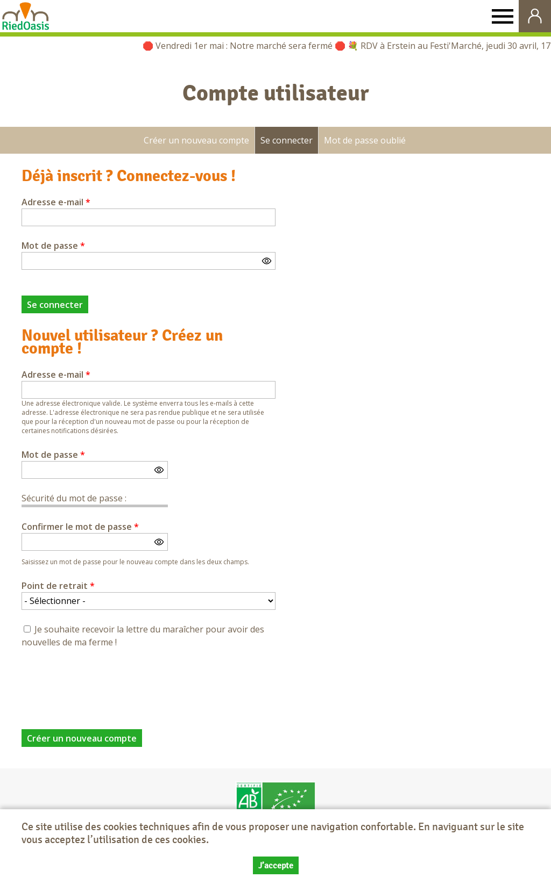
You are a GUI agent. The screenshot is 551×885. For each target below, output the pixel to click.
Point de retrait (58, 586)
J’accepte (275, 865)
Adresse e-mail (56, 202)
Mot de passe (53, 245)
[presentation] (103, 682)
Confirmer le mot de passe (80, 527)
